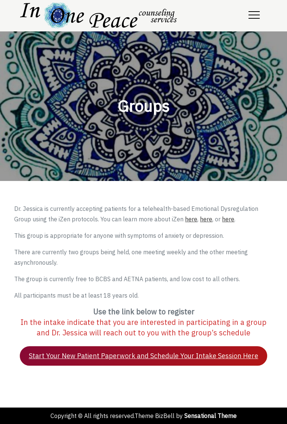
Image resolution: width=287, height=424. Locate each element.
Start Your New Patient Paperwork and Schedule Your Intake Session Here (143, 355)
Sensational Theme (210, 416)
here (191, 219)
